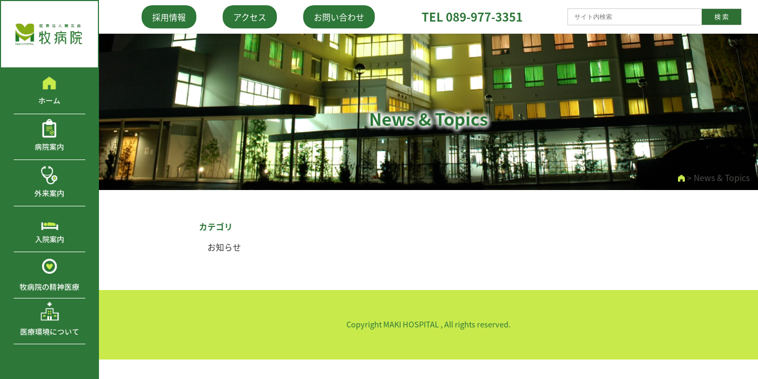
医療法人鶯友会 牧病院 (49, 34)
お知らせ (224, 247)
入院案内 (49, 229)
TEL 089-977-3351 (472, 16)
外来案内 (49, 182)
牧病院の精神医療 (49, 274)
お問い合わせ (339, 17)
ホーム (49, 91)
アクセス (249, 17)
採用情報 (169, 17)
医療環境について (49, 321)
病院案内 (49, 136)
